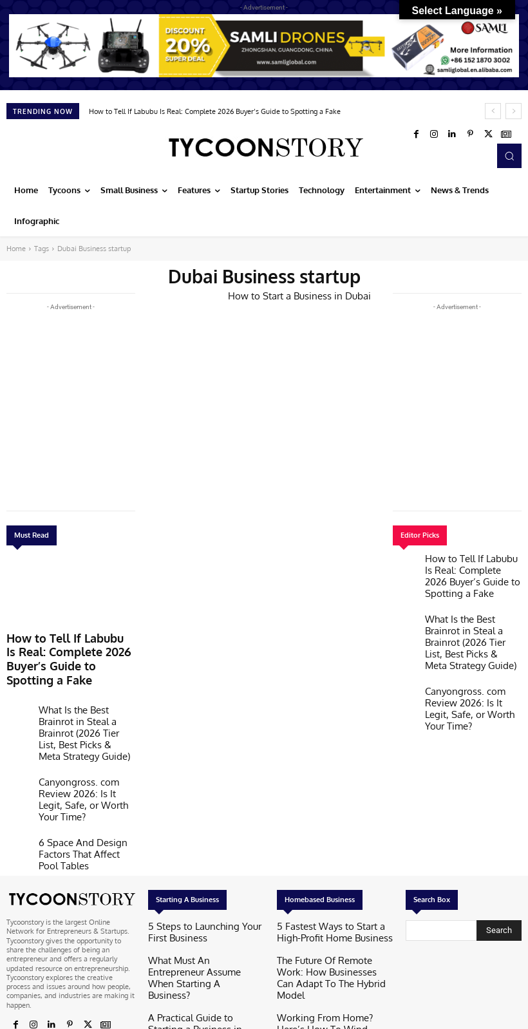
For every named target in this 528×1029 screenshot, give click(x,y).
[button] (509, 156)
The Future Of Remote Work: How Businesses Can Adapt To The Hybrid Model (331, 889)
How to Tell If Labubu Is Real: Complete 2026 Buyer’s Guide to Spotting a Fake (215, 111)
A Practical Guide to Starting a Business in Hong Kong (196, 916)
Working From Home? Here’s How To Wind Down (331, 924)
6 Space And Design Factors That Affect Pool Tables (83, 775)
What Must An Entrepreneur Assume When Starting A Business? (206, 885)
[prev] (493, 111)
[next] (513, 111)
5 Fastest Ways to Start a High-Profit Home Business (327, 855)
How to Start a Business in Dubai (290, 295)
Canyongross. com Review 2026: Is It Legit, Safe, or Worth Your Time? (80, 739)
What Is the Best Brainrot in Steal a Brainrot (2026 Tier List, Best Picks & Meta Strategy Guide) (83, 696)
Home (16, 248)
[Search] (499, 854)
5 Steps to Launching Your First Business (196, 855)
